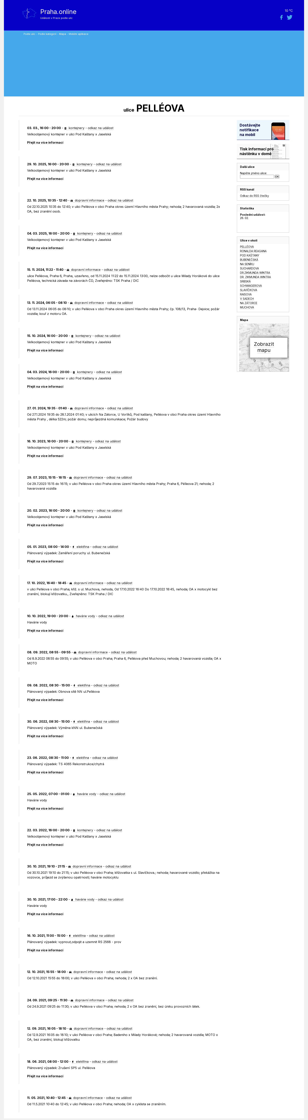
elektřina (80, 547)
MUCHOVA (247, 307)
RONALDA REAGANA (253, 251)
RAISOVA (246, 294)
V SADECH (247, 298)
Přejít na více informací (45, 142)
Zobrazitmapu (264, 347)
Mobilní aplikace (78, 33)
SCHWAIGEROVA (251, 285)
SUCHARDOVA (249, 268)
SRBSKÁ (245, 281)
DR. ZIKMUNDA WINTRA (255, 277)
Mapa (62, 33)
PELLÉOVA (247, 246)
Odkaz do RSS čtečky (254, 195)
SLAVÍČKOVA (248, 290)
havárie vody (83, 616)
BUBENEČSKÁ (249, 259)
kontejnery (74, 128)
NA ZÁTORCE (248, 303)
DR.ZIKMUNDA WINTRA (255, 272)
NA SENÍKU (247, 264)
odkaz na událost (100, 128)
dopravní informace (87, 200)
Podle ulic (29, 33)
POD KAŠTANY (249, 255)
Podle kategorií (47, 33)
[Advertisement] (163, 64)
